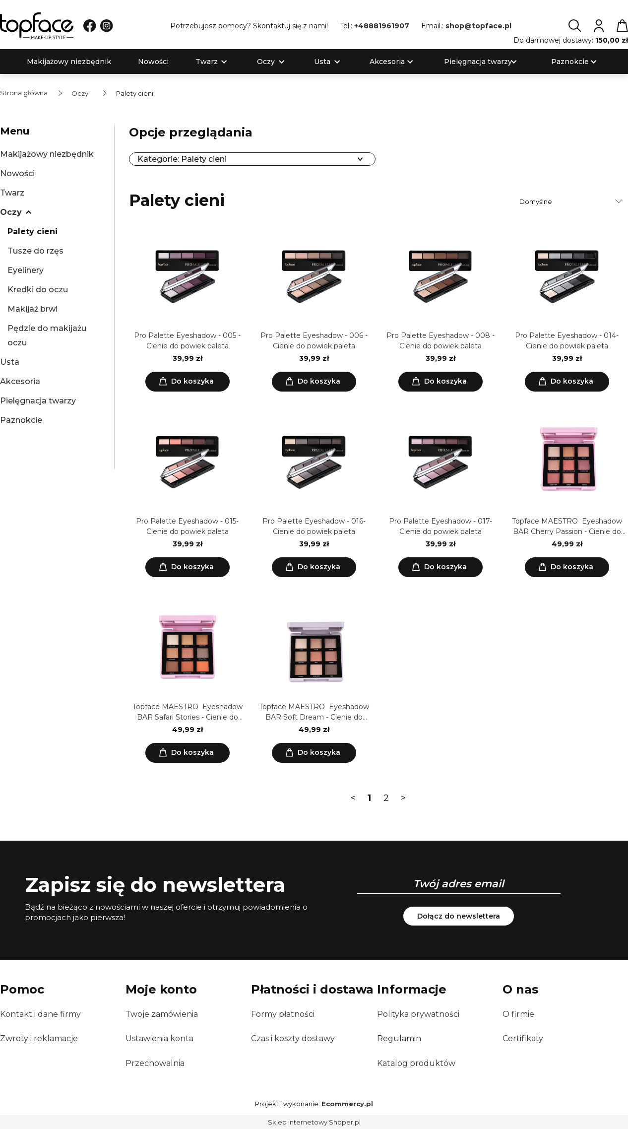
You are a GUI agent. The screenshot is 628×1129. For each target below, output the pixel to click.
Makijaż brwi (32, 309)
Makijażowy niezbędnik (47, 154)
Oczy (11, 212)
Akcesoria (20, 381)
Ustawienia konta (159, 1038)
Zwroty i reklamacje (39, 1038)
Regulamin (399, 1038)
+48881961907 (381, 25)
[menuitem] (69, 62)
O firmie (518, 1014)
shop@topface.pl (478, 25)
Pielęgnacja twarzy (38, 400)
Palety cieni (32, 231)
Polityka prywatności (418, 1014)
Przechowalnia (155, 1063)
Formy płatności (282, 1014)
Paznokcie (21, 420)
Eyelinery (25, 270)
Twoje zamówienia (162, 1014)
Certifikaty (522, 1038)
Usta (9, 362)
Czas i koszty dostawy (293, 1038)
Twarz (12, 193)
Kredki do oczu (37, 289)
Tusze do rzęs (35, 251)
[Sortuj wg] (572, 201)
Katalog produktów (416, 1063)
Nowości (17, 173)
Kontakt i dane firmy (40, 1014)
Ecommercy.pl (347, 1104)
